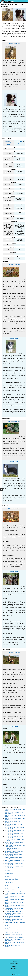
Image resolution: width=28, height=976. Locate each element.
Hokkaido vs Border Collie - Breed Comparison (15, 932)
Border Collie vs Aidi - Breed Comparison (14, 889)
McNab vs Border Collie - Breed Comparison (15, 922)
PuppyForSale (14, 968)
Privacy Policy (14, 961)
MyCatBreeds (14, 971)
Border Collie (12, 91)
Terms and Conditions (14, 963)
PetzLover (14, 966)
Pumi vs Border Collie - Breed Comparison (14, 937)
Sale (19, 43)
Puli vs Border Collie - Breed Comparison (14, 911)
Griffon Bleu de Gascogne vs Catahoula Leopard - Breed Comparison (14, 852)
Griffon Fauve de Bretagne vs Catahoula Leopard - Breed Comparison (14, 878)
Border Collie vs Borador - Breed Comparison (15, 891)
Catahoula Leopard (12, 43)
